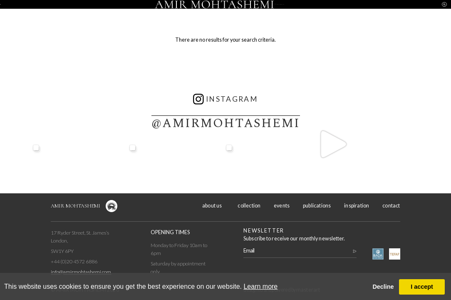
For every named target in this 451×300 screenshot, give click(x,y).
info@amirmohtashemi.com (81, 272)
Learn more (260, 286)
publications (317, 205)
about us (58, 12)
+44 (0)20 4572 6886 (74, 261)
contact (393, 12)
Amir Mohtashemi (75, 205)
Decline (383, 286)
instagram (225, 99)
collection (110, 12)
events (162, 12)
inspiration (340, 12)
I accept (422, 286)
